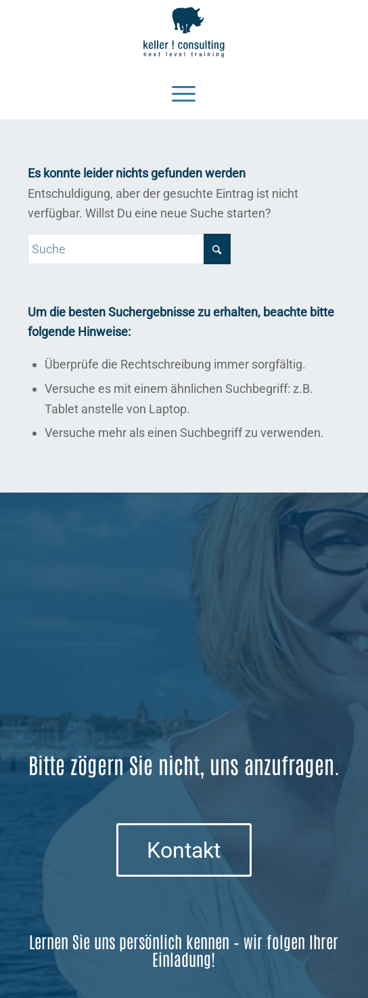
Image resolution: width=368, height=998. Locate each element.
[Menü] (183, 92)
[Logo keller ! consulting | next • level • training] (184, 32)
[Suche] (129, 249)
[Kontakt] (184, 849)
